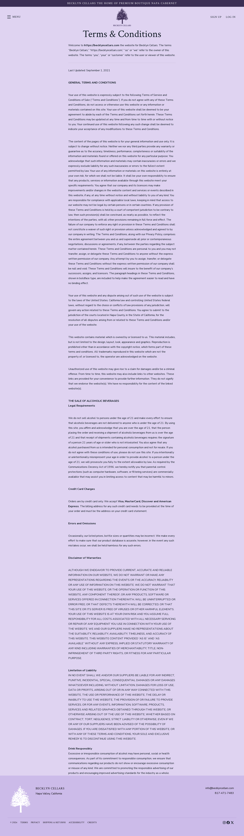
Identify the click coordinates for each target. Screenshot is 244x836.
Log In (231, 17)
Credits (97, 822)
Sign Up (216, 17)
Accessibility (80, 822)
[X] (232, 823)
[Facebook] (228, 823)
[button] (15, 17)
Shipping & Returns (56, 822)
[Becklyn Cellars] (20, 799)
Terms (24, 822)
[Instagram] (224, 823)
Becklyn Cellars (122, 17)
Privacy (36, 822)
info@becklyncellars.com (219, 788)
